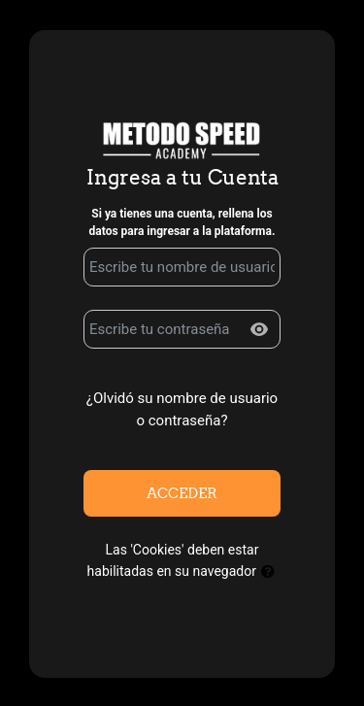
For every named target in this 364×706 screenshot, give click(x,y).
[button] (268, 572)
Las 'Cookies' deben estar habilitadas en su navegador (182, 563)
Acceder (182, 493)
